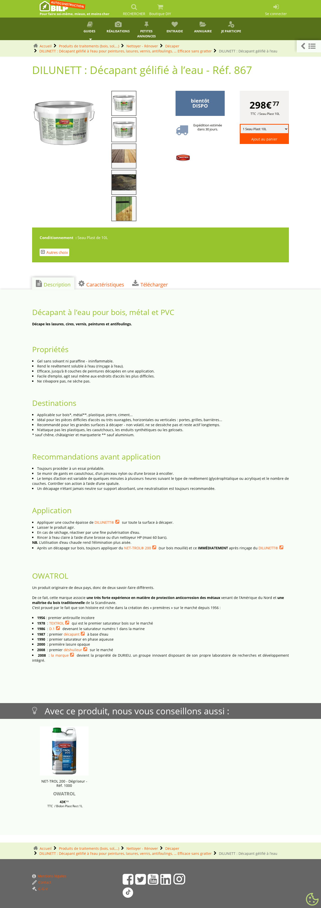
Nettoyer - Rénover (142, 46)
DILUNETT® (104, 522)
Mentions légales (49, 876)
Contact (41, 882)
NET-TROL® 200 (137, 548)
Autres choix (54, 252)
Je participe (231, 27)
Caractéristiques (101, 284)
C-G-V (40, 888)
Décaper (172, 46)
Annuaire (203, 27)
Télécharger (150, 284)
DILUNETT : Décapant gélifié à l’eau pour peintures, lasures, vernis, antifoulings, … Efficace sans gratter (125, 51)
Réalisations (118, 27)
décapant (71, 634)
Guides (90, 27)
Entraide (175, 27)
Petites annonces (146, 29)
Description (53, 284)
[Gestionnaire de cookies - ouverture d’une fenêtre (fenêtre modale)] (312, 899)
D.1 (52, 628)
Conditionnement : (58, 237)
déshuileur (73, 649)
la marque (59, 655)
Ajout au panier (264, 139)
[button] (309, 46)
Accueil (46, 46)
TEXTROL (56, 623)
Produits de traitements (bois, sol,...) (89, 46)
